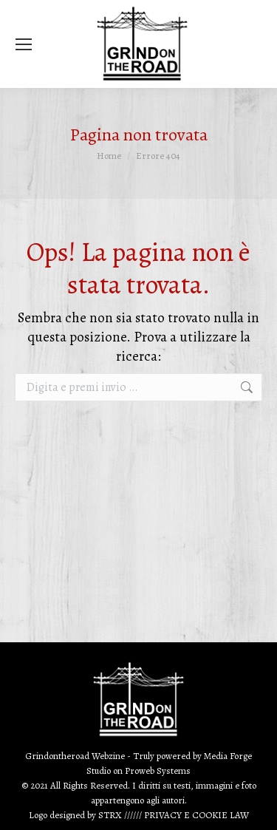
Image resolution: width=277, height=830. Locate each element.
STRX (110, 815)
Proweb (139, 770)
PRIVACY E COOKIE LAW (196, 815)
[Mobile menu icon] (24, 44)
